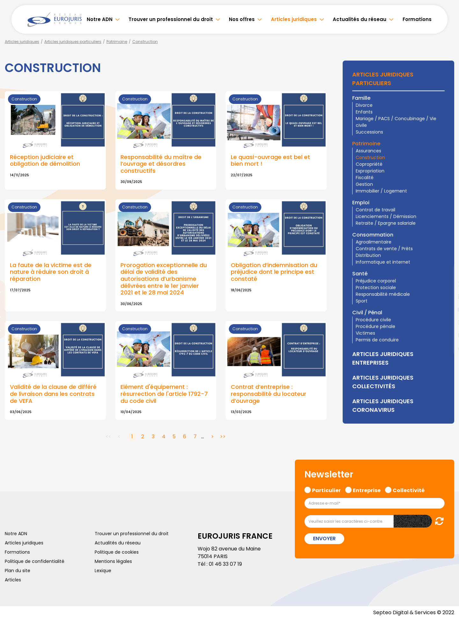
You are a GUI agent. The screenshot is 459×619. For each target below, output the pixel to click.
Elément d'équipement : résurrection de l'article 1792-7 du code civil (164, 393)
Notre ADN (100, 19)
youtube (446, 309)
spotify (446, 335)
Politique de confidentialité (34, 561)
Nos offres (242, 19)
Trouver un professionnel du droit (170, 19)
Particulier (326, 489)
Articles (13, 580)
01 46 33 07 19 (225, 564)
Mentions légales (113, 561)
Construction (145, 41)
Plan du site (17, 570)
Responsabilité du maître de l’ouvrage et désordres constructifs (160, 164)
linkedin (446, 297)
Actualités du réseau (359, 19)
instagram (446, 322)
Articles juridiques (294, 19)
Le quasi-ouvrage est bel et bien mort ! (270, 160)
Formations (417, 19)
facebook (446, 271)
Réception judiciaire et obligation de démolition (45, 160)
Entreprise (367, 489)
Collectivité (409, 489)
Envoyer (324, 538)
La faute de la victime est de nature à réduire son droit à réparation (50, 272)
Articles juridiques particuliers (72, 41)
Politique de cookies (117, 552)
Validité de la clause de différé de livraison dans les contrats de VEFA (53, 393)
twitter (446, 284)
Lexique (103, 570)
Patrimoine (116, 41)
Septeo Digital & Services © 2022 (413, 612)
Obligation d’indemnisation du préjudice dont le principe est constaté (274, 272)
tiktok (446, 348)
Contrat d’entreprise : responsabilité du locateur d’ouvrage (268, 393)
